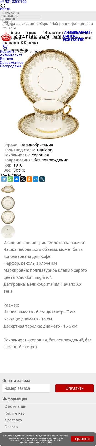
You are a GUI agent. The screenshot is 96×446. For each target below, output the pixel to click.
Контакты (9, 27)
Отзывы (7, 24)
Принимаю (82, 439)
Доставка (9, 19)
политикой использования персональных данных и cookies (40, 441)
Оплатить (75, 388)
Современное (11, 62)
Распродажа (10, 66)
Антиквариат (11, 55)
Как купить (10, 16)
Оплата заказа (16, 380)
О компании (10, 13)
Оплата (7, 21)
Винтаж (6, 59)
